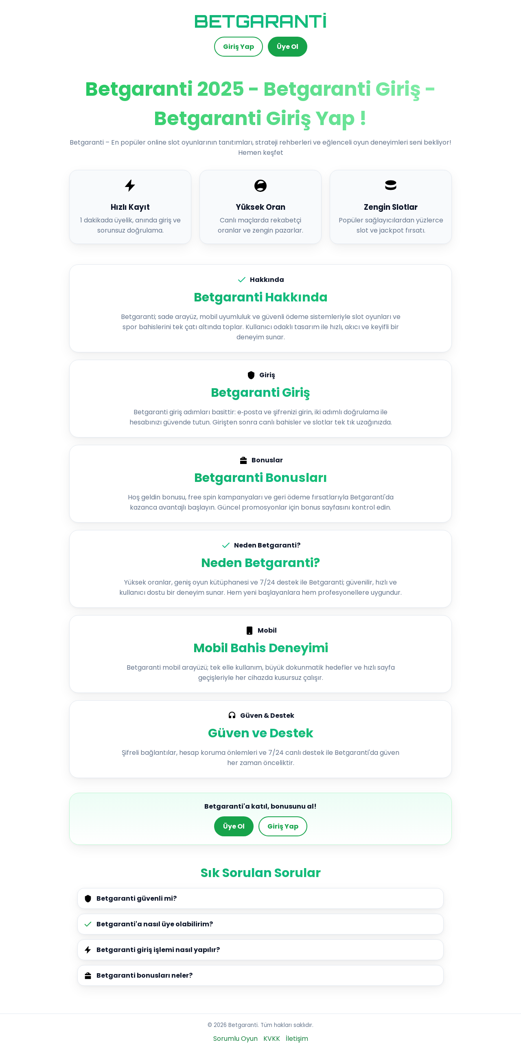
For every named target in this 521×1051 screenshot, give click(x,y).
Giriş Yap (238, 46)
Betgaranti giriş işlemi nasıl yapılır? (151, 949)
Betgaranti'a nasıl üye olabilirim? (148, 924)
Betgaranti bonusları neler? (138, 975)
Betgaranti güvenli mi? (130, 898)
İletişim (297, 1038)
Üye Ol (287, 46)
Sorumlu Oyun (235, 1038)
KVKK (271, 1038)
